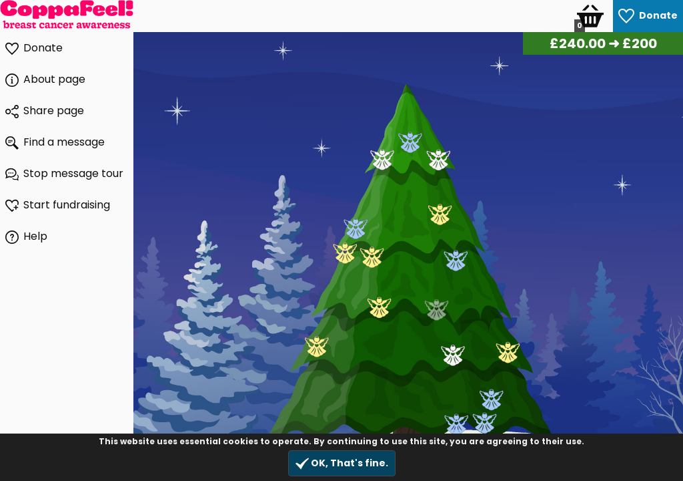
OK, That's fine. (341, 463)
